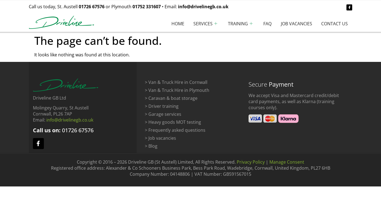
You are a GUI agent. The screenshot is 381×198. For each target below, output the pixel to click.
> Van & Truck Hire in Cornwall (176, 82)
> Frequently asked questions (175, 130)
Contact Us (333, 24)
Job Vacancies (293, 24)
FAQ (263, 24)
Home (167, 24)
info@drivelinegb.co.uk (203, 7)
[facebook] (349, 7)
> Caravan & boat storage (171, 98)
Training (233, 24)
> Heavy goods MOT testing (173, 122)
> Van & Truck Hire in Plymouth (177, 90)
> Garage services (163, 114)
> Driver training (162, 106)
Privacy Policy (251, 162)
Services (197, 24)
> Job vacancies (160, 138)
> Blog (151, 146)
